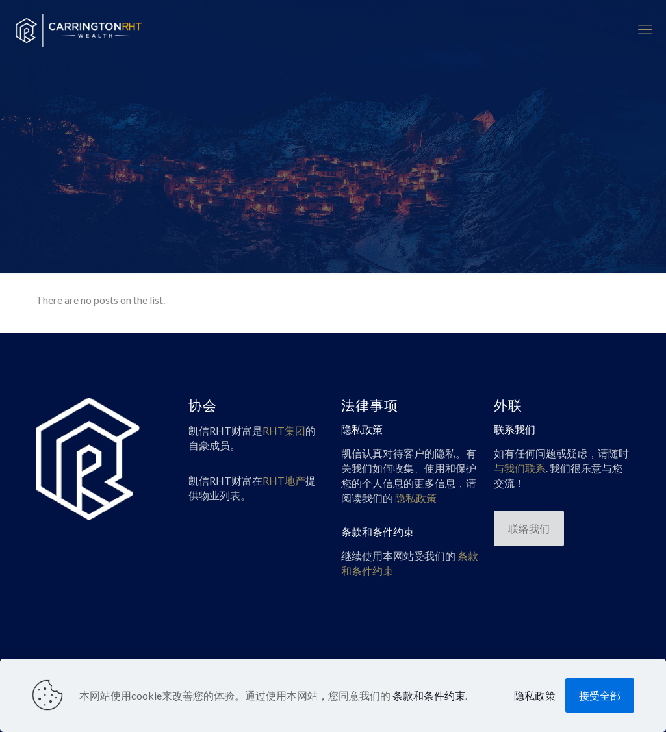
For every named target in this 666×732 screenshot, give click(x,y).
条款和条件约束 (428, 695)
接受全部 (600, 695)
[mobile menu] (645, 29)
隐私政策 (535, 695)
